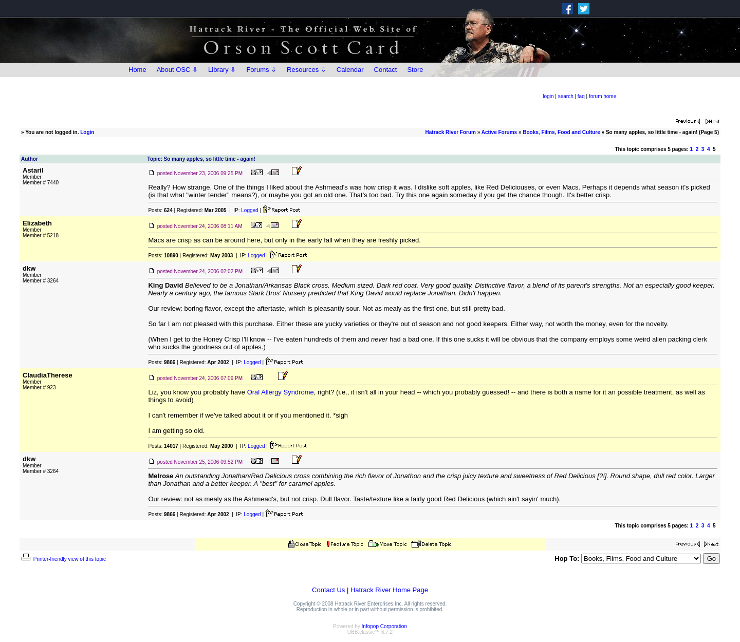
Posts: (160, 210)
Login (87, 132)
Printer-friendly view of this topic (63, 559)
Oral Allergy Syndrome (280, 392)
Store (415, 69)
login (548, 96)
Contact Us (328, 590)
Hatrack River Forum (450, 132)
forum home (602, 96)
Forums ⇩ (261, 69)
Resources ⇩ (306, 69)
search (566, 96)
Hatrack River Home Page (389, 590)
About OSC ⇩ (177, 69)
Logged (249, 210)
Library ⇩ (222, 69)
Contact (385, 69)
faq (581, 96)
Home (137, 69)
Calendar (350, 69)
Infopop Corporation (384, 626)
